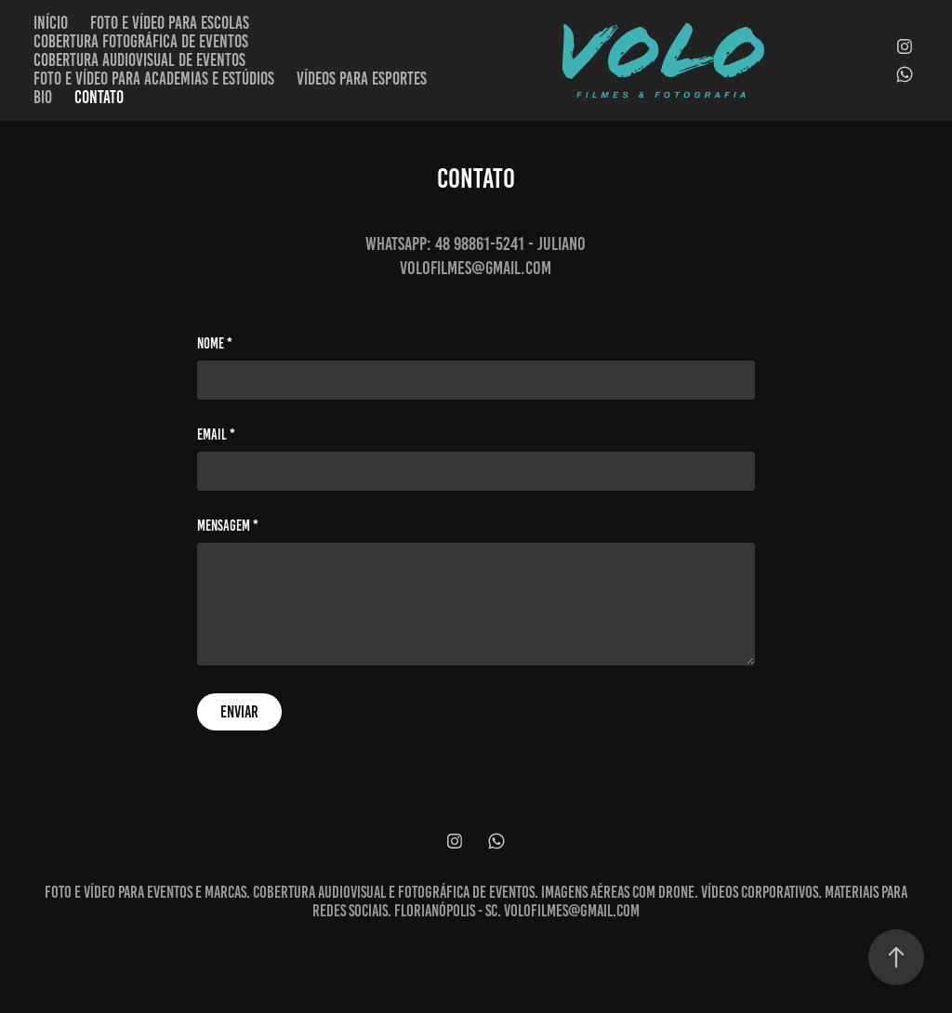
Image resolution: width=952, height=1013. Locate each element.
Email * (216, 435)
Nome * (214, 343)
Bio (42, 97)
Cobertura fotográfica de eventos (140, 41)
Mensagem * (227, 526)
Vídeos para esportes (362, 78)
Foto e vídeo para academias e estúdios (153, 78)
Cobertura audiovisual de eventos (139, 60)
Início (50, 23)
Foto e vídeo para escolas (169, 23)
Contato (99, 97)
